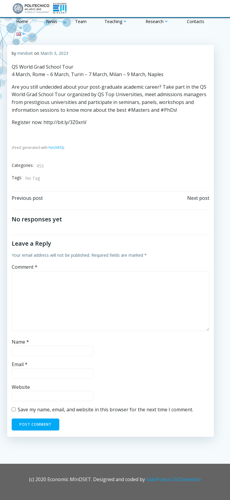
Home (22, 21)
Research (157, 21)
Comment (24, 267)
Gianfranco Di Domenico (173, 479)
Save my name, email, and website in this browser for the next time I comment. (105, 409)
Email (20, 364)
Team (81, 21)
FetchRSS (56, 147)
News (51, 21)
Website (21, 387)
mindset (25, 53)
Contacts (195, 21)
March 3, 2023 (54, 53)
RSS (40, 166)
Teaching (116, 21)
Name (20, 342)
